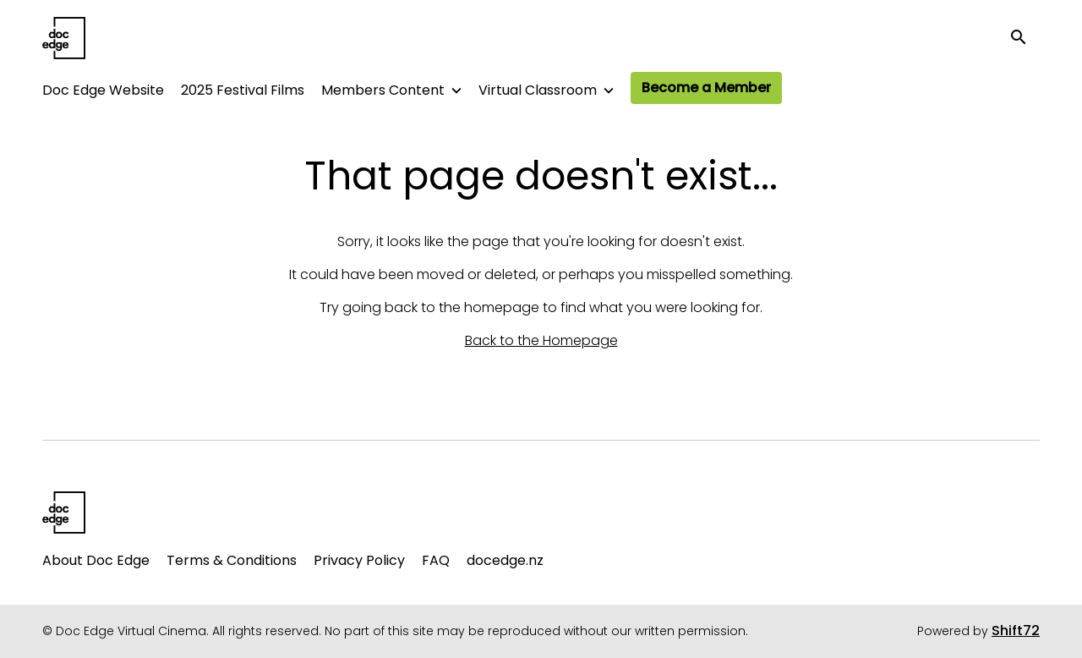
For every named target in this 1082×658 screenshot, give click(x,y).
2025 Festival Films (242, 90)
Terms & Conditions (232, 560)
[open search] (1024, 37)
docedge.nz (505, 560)
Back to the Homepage (541, 340)
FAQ (436, 560)
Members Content (383, 90)
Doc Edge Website (103, 90)
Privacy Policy (359, 560)
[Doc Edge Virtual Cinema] (63, 512)
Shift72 (1016, 630)
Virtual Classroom (537, 90)
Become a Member (706, 87)
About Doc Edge (96, 560)
